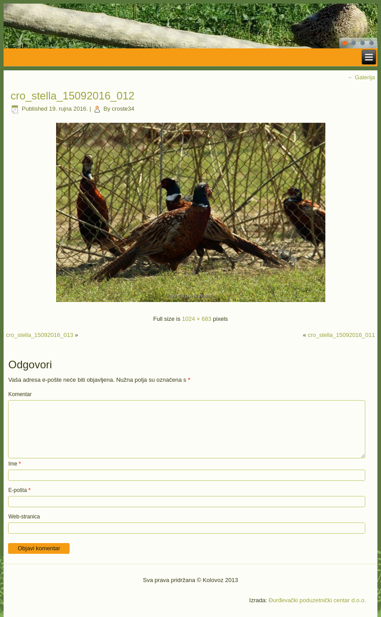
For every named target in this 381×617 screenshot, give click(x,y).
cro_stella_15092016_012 (72, 96)
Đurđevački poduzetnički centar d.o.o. (317, 600)
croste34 (123, 108)
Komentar (19, 394)
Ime (14, 464)
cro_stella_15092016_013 (39, 335)
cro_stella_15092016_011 (341, 335)
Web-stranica (23, 516)
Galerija (361, 77)
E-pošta (19, 490)
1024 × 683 (196, 318)
